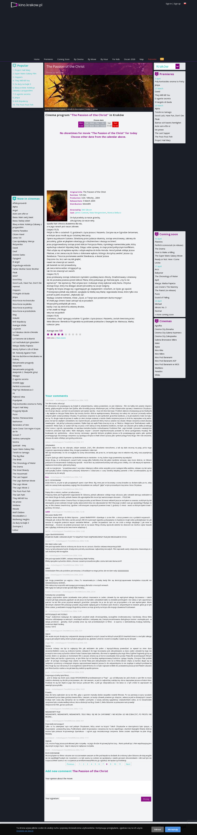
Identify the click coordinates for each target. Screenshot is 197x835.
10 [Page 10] (115, 764)
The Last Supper (162, 133)
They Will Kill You (162, 95)
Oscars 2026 (129, 59)
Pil (14, 393)
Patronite (152, 59)
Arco (157, 269)
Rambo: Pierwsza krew (23, 418)
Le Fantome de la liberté (24, 338)
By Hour (104, 59)
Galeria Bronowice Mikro (166, 339)
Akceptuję (173, 829)
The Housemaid (20, 473)
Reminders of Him (21, 425)
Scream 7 (17, 435)
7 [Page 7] (103, 764)
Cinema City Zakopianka (165, 336)
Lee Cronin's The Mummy (166, 287)
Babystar (159, 272)
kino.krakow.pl (30, 4)
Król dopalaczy (21, 101)
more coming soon (165, 314)
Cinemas (166, 321)
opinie (95, 109)
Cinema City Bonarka (164, 329)
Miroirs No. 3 (160, 307)
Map (142, 59)
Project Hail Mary (162, 140)
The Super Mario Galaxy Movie (168, 255)
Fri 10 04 (103, 124)
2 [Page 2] (83, 764)
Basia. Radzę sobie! (21, 220)
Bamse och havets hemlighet (168, 122)
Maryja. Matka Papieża (165, 283)
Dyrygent (17, 258)
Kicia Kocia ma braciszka (23, 300)
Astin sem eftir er (162, 126)
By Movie (92, 59)
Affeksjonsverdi (19, 203)
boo (47, 477)
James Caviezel (81, 212)
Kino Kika (159, 350)
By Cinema (78, 59)
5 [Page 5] (95, 764)
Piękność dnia (19, 396)
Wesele (16, 509)
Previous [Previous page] (70, 764)
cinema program (59, 109)
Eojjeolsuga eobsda (22, 265)
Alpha (157, 108)
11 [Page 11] (120, 764)
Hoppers (19, 77)
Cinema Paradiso (20, 230)
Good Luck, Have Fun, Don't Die (169, 115)
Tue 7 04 (87, 124)
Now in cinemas (28, 198)
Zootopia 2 (18, 526)
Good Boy (17, 279)
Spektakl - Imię (19, 445)
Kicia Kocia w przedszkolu (24, 311)
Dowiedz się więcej (24, 831)
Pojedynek (17, 400)
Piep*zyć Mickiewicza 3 (23, 389)
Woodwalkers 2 (19, 516)
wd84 (47, 512)
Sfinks (157, 375)
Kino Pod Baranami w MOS (167, 364)
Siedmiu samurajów (21, 438)
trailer (88, 109)
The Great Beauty (21, 470)
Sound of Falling (162, 297)
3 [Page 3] (87, 764)
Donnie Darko (19, 254)
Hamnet (16, 286)
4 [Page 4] (91, 764)
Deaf (15, 251)
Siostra (16, 442)
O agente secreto (163, 98)
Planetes (159, 241)
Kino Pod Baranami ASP (165, 360)
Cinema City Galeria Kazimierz (168, 332)
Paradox (159, 371)
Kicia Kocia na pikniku (22, 304)
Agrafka (158, 325)
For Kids (116, 59)
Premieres (48, 59)
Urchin (157, 262)
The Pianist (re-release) (165, 290)
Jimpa (157, 85)
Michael (158, 304)
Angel (15, 210)
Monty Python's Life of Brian (25, 349)
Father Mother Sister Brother (26, 269)
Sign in (169, 3)
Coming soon (169, 234)
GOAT (15, 276)
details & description (75, 109)
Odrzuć (157, 829)
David (157, 91)
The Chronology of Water (166, 276)
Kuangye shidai (19, 325)
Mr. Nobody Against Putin (24, 353)
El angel (16, 262)
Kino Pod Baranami (163, 357)
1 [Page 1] (79, 764)
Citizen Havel (18, 234)
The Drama (160, 248)
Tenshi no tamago (163, 112)
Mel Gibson (60, 72)
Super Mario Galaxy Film (25, 73)
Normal (158, 311)
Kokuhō (16, 318)
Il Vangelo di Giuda (163, 102)
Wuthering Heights (21, 519)
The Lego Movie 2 (21, 487)
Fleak (157, 119)
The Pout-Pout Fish (164, 136)
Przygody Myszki (20, 411)
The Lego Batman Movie (24, 480)
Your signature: (52, 798)
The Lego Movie (20, 484)
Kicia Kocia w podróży (22, 307)
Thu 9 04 (97, 124)
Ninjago (16, 375)
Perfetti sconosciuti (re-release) (169, 245)
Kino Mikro (159, 353)
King (15, 314)
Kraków (162, 66)
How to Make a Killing (165, 252)
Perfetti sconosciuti (21, 386)
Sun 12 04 (115, 124)
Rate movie (61, 338)
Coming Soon (63, 59)
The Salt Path (19, 495)
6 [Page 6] (99, 764)
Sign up (177, 3)
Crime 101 (17, 237)
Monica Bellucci (114, 212)
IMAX (157, 343)
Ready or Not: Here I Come (167, 259)
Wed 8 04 (92, 124)
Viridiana (16, 505)
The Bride (17, 459)
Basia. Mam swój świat (23, 217)
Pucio (157, 294)
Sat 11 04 (109, 124)
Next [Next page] (128, 764)
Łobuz (15, 530)
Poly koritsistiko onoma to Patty (169, 81)
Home (37, 59)
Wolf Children (18, 512)
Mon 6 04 (81, 124)
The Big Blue (18, 456)
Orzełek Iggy (18, 382)
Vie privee (159, 129)
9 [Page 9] (110, 764)
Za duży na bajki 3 (23, 84)
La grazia (17, 328)
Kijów (157, 346)
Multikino (159, 368)
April (157, 280)
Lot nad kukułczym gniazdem (26, 342)
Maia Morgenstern (97, 212)
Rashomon (17, 421)
